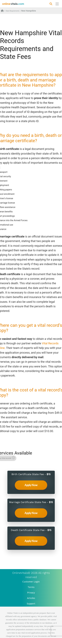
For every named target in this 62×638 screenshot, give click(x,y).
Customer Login (31, 582)
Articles (31, 598)
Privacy (31, 593)
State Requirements (12, 11)
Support (31, 604)
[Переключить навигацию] (57, 4)
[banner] (13, 3)
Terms (31, 587)
